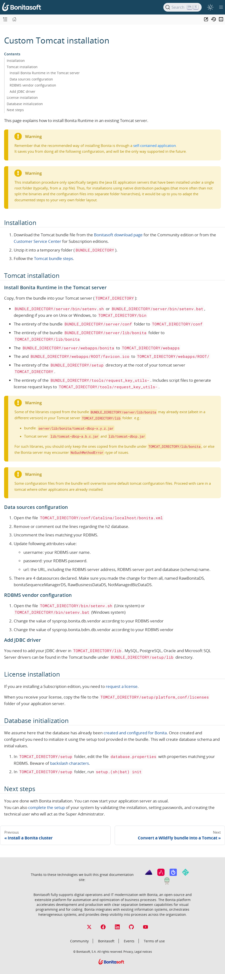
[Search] (182, 7)
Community (79, 941)
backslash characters (69, 763)
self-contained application (154, 145)
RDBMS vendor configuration (33, 85)
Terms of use (154, 941)
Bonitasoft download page (118, 235)
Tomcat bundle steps (53, 258)
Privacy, (128, 951)
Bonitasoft (106, 941)
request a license (122, 686)
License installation (22, 97)
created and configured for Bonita (135, 733)
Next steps (15, 110)
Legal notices (143, 951)
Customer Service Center (37, 241)
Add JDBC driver (22, 91)
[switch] (210, 7)
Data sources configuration (31, 79)
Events (129, 941)
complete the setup (46, 807)
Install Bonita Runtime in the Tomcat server (45, 73)
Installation (16, 60)
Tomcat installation (22, 67)
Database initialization (25, 103)
